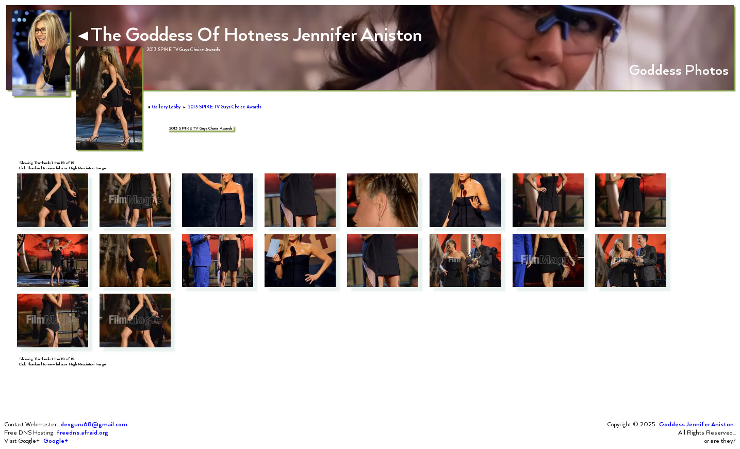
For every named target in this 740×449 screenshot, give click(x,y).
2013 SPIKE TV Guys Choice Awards (224, 107)
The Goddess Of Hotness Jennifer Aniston (250, 33)
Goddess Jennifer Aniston (696, 424)
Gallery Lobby (166, 107)
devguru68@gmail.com (93, 424)
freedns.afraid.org (82, 432)
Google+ (55, 441)
